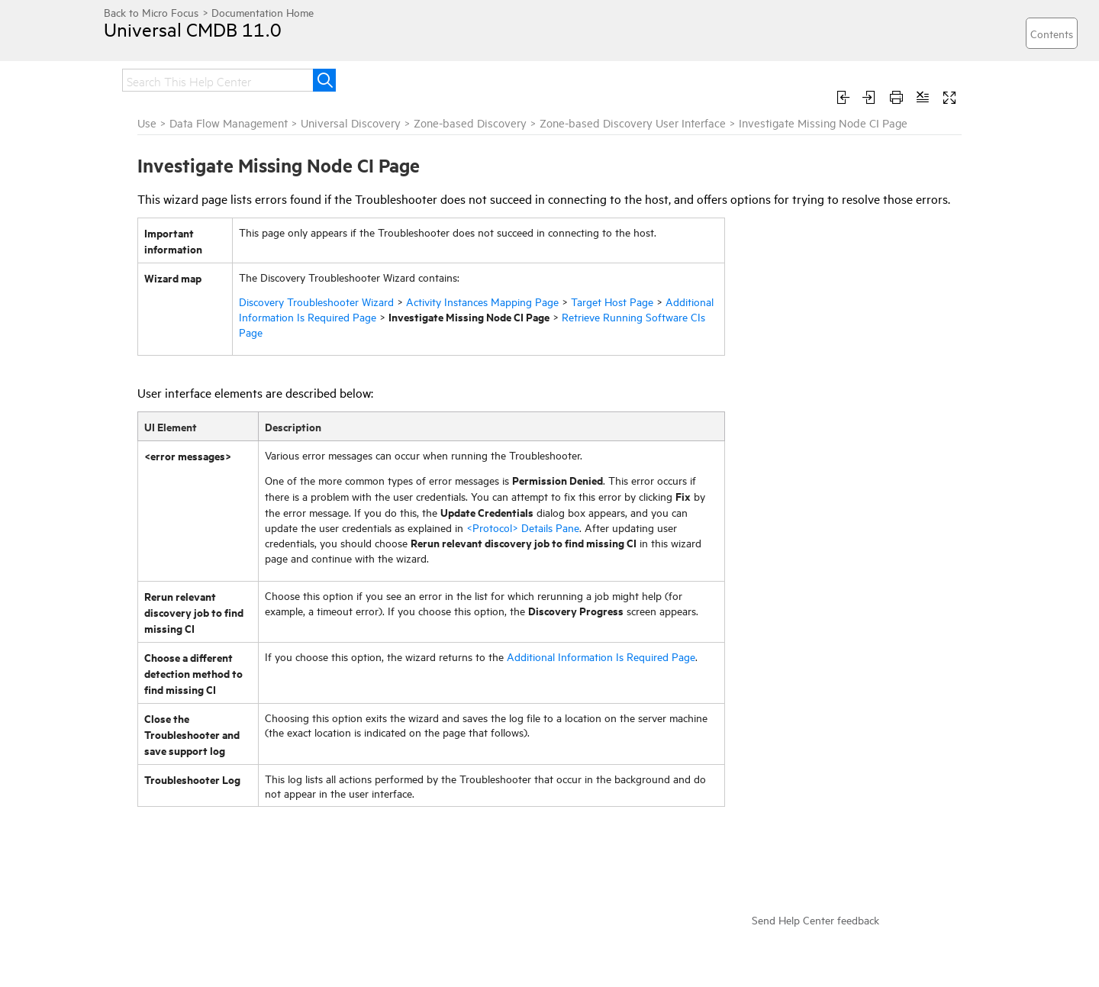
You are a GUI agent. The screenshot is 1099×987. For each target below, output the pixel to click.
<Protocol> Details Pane (522, 527)
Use (146, 122)
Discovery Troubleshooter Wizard (316, 301)
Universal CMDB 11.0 (193, 29)
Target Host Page (612, 301)
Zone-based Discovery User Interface (633, 122)
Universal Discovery (351, 122)
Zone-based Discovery (470, 122)
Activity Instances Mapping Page (482, 301)
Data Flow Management (228, 122)
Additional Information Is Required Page (601, 656)
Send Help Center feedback (815, 919)
